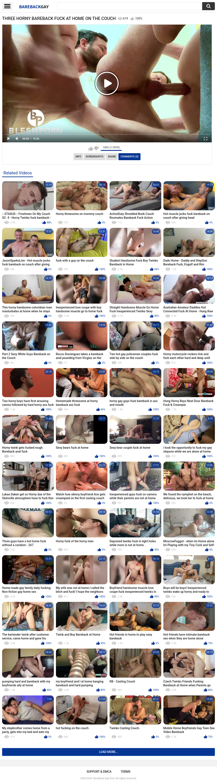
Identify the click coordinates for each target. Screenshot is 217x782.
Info (78, 156)
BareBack (34, 7)
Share (112, 156)
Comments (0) (130, 156)
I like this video (91, 148)
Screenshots (94, 156)
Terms (126, 771)
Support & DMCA (98, 771)
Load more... (108, 752)
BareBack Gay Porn (104, 778)
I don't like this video (96, 148)
